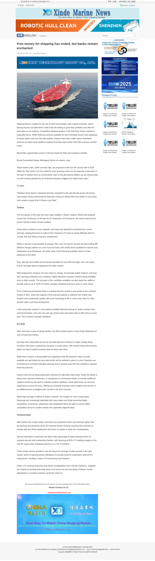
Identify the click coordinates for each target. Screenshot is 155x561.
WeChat (125, 5)
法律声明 (71, 547)
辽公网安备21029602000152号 (59, 549)
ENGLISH (30, 5)
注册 (114, 1)
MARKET (43, 36)
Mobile (133, 5)
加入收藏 (131, 1)
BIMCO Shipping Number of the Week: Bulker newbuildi (129, 133)
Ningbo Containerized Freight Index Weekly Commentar (110, 115)
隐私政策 (77, 547)
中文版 (21, 5)
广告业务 (84, 547)
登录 (109, 1)
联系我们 (90, 547)
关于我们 (65, 547)
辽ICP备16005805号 (41, 549)
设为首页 (122, 1)
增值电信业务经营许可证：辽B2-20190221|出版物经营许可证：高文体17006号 (94, 549)
